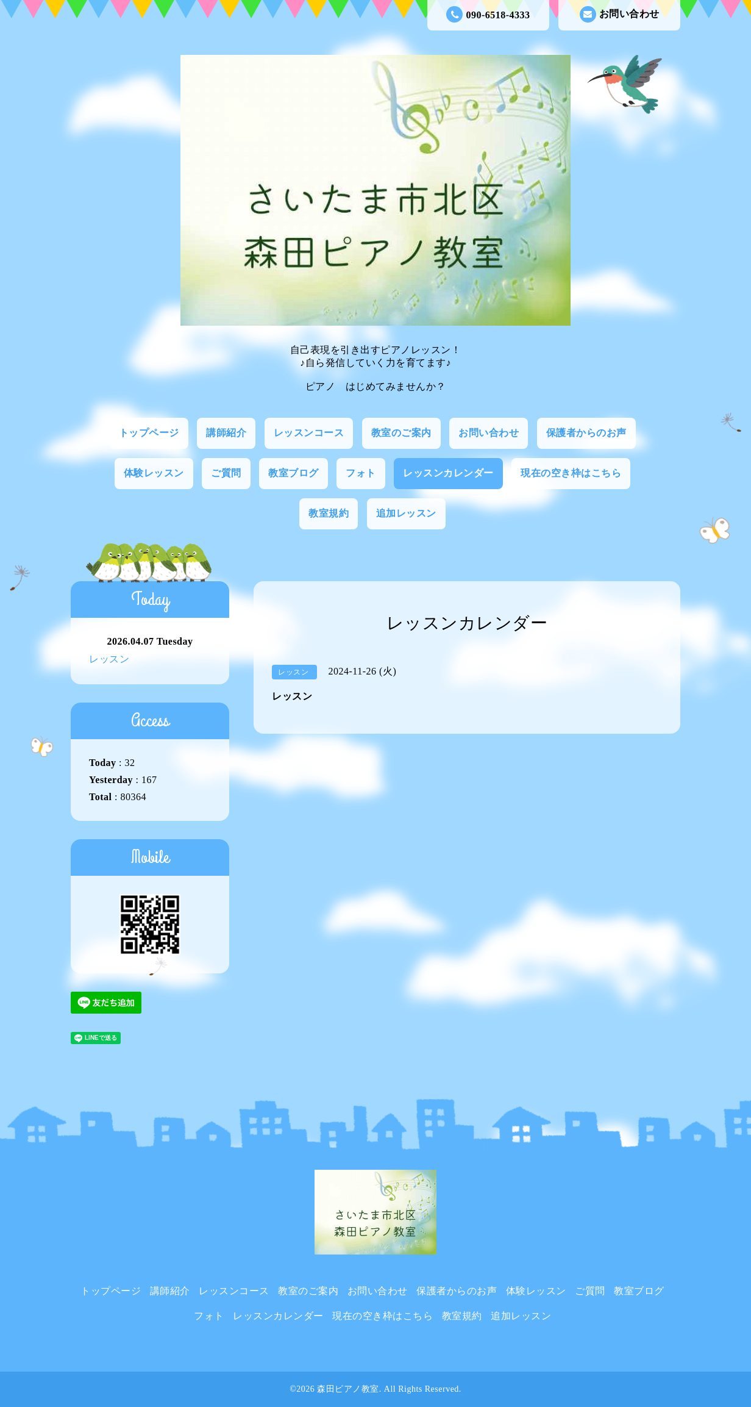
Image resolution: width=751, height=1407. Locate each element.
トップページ (149, 433)
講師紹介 (226, 433)
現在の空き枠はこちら (571, 473)
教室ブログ (293, 473)
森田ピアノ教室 (348, 1389)
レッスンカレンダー (448, 473)
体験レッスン (154, 473)
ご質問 (226, 473)
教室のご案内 (401, 433)
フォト (361, 473)
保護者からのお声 (586, 433)
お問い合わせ (620, 14)
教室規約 (328, 513)
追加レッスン (406, 513)
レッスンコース (309, 433)
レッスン (109, 659)
